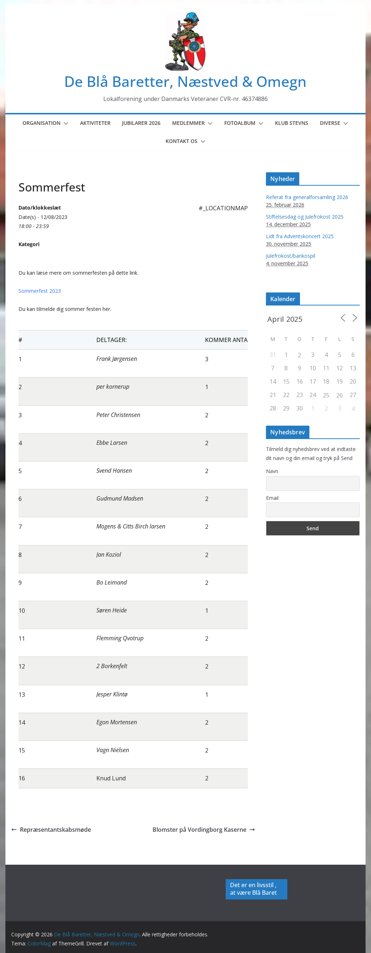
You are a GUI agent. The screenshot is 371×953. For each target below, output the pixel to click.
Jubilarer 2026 (141, 122)
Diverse (330, 122)
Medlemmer (188, 122)
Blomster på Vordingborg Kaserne (204, 830)
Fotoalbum (239, 122)
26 (339, 395)
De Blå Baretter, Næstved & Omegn (185, 81)
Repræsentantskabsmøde (51, 830)
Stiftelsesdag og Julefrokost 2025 (304, 216)
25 (326, 395)
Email (272, 497)
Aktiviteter (95, 122)
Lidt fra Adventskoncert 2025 (300, 236)
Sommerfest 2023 (39, 290)
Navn (272, 471)
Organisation (41, 122)
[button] (64, 123)
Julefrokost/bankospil (290, 255)
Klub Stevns (291, 122)
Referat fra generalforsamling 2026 (307, 197)
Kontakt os (181, 141)
